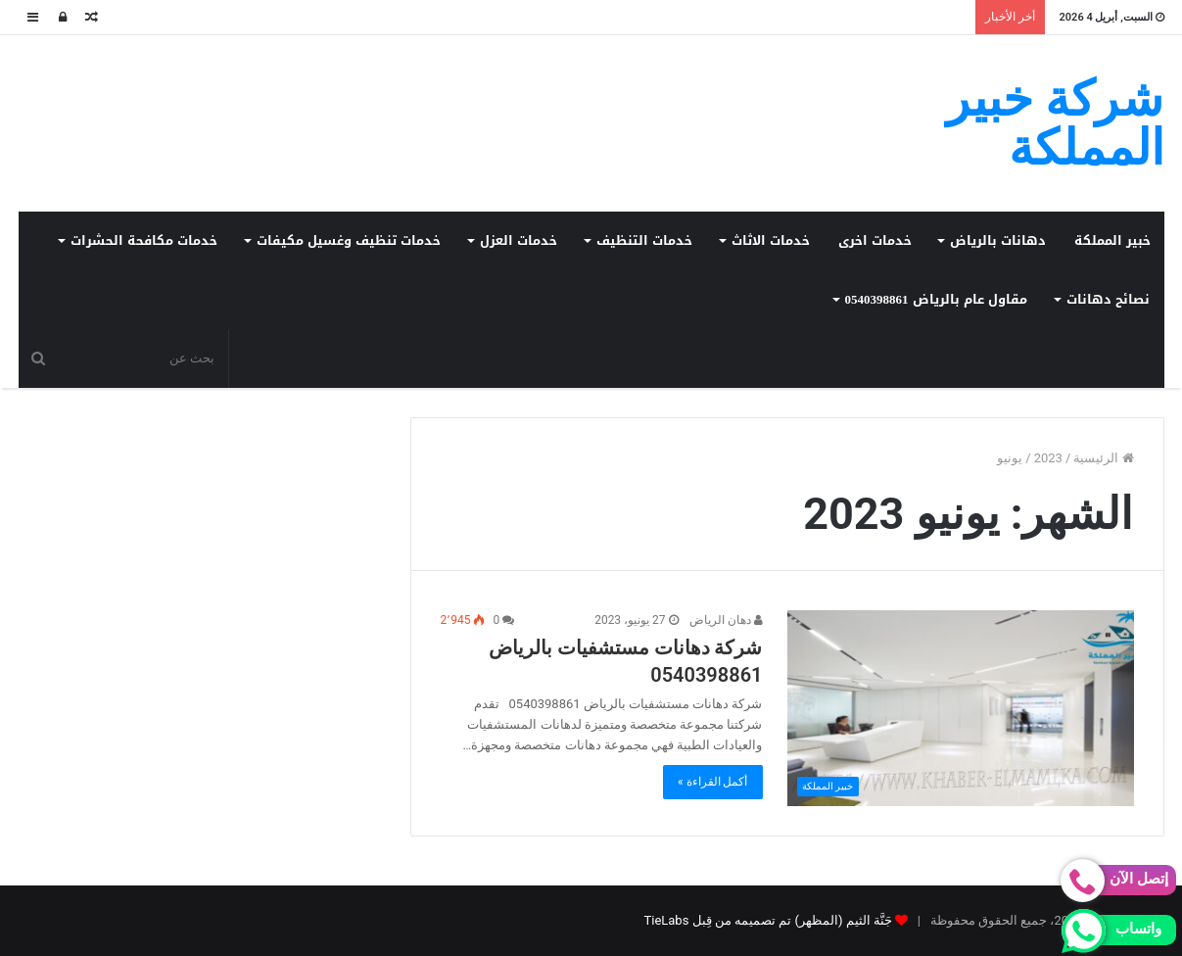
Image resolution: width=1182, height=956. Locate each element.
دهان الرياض (726, 620)
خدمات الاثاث (771, 240)
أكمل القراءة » (713, 782)
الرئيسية (1103, 458)
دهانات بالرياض (998, 240)
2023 (1048, 458)
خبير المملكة (1112, 240)
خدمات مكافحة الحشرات (144, 240)
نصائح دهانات (1108, 299)
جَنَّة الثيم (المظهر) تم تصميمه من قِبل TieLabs (767, 920)
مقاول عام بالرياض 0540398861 (936, 299)
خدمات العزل (518, 240)
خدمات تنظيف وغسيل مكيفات (349, 240)
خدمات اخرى (875, 240)
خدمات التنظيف (644, 240)
